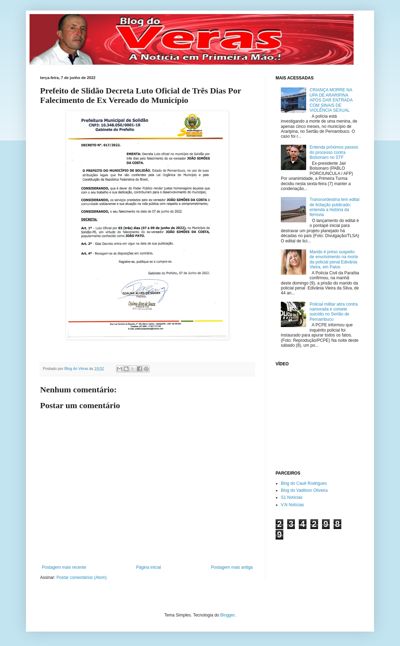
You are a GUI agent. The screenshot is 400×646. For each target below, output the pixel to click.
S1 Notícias (291, 497)
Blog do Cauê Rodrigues (304, 483)
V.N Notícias (292, 504)
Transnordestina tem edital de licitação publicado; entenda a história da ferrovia (335, 207)
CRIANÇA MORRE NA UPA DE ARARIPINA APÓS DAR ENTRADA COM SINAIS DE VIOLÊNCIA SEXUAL (331, 100)
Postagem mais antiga (232, 567)
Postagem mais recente (64, 567)
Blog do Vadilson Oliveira (304, 490)
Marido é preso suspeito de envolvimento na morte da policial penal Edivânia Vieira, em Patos (334, 259)
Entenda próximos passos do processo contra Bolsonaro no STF (334, 152)
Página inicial (148, 567)
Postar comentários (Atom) (82, 577)
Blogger (227, 615)
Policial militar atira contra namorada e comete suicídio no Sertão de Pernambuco (334, 312)
